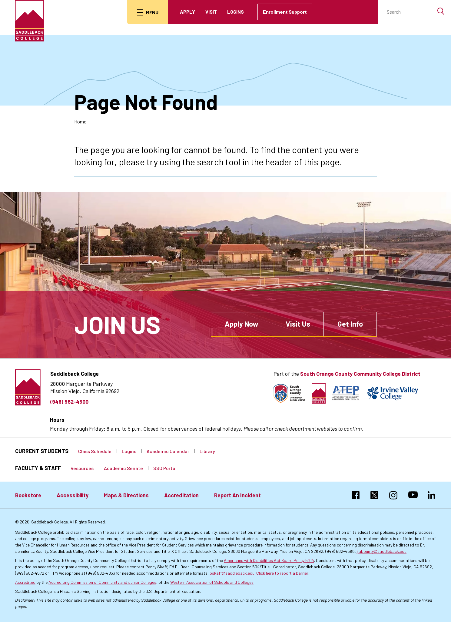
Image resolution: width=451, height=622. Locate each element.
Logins (236, 12)
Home (80, 121)
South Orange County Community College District (360, 373)
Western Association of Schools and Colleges (212, 582)
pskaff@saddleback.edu (232, 573)
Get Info (350, 323)
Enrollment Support (286, 12)
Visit (212, 12)
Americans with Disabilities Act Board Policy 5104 (269, 560)
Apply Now (241, 323)
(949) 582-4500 (69, 401)
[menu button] (148, 12)
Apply (188, 12)
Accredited (25, 582)
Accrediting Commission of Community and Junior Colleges (102, 582)
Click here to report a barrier (282, 573)
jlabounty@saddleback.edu (381, 551)
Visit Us (298, 323)
